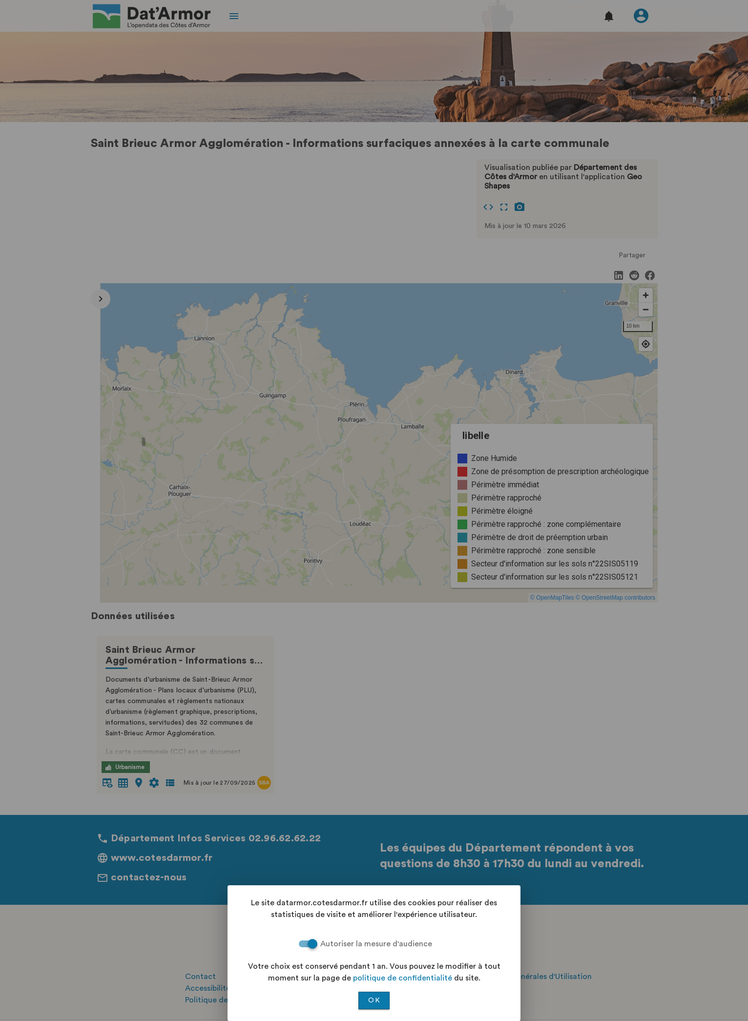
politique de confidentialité (402, 978)
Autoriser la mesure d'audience (376, 944)
